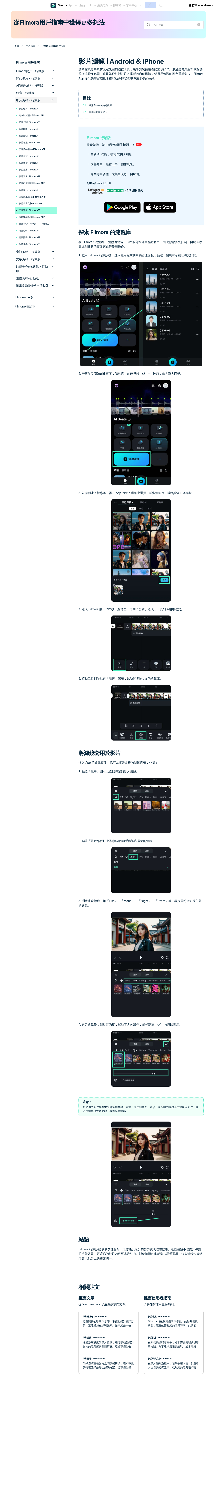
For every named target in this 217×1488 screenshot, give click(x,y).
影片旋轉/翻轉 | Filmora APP (35, 149)
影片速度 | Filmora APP (32, 162)
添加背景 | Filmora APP (96, 1337)
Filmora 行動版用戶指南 (57, 45)
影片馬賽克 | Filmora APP (34, 203)
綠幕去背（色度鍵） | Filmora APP (31, 225)
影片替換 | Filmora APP (32, 142)
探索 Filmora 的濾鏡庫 (102, 105)
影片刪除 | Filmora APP (32, 128)
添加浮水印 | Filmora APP (97, 1316)
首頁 (17, 45)
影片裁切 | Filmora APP (32, 135)
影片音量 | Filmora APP (32, 176)
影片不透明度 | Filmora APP (35, 183)
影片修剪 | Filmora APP (32, 108)
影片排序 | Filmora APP (32, 169)
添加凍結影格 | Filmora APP (35, 217)
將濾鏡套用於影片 (99, 112)
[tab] (36, 71)
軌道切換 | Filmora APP (32, 248)
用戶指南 (32, 45)
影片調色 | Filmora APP (32, 189)
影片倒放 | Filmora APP (32, 156)
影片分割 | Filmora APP (32, 122)
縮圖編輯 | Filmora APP (32, 234)
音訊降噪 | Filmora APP (32, 241)
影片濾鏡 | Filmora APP (32, 210)
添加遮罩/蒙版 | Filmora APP (35, 196)
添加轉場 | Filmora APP (96, 1358)
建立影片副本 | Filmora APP (35, 115)
